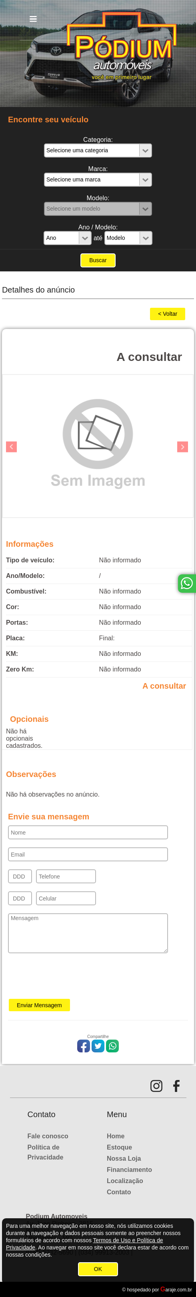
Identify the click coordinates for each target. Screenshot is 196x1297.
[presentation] (69, 978)
